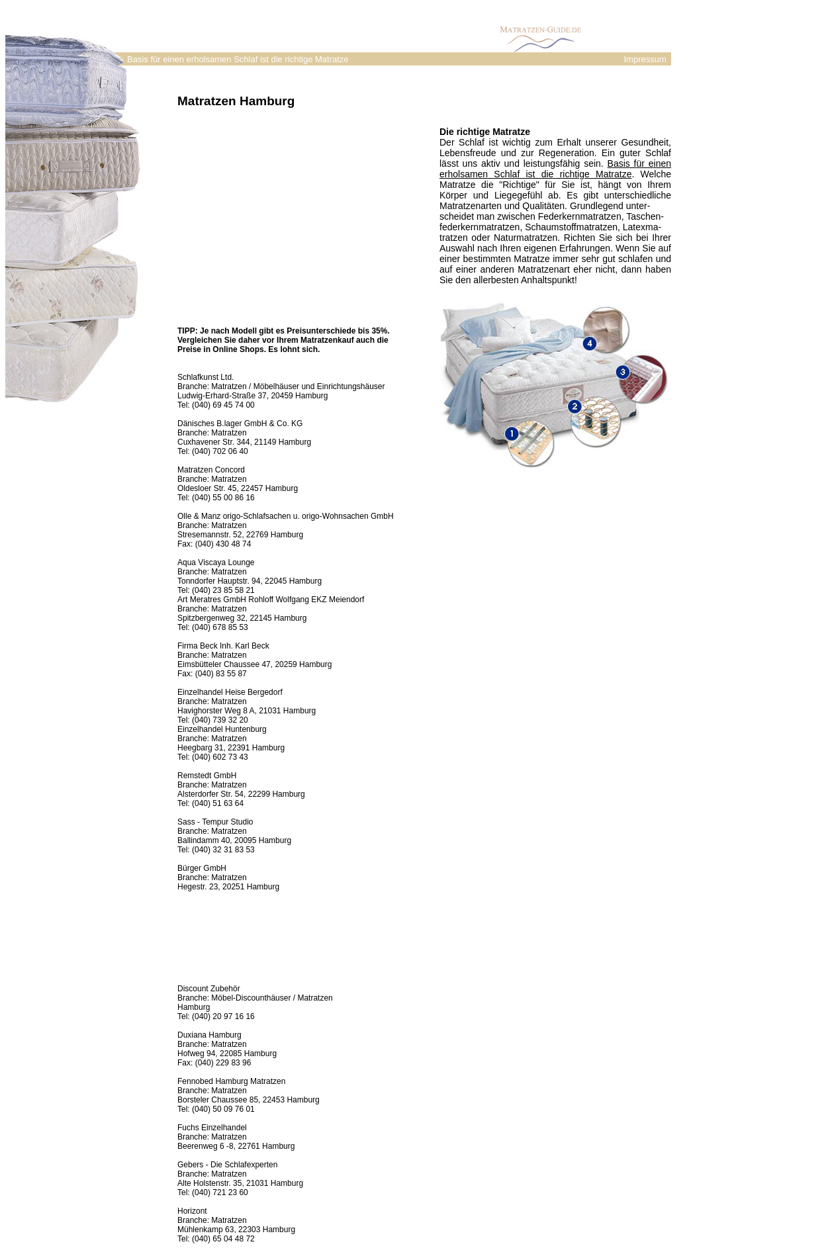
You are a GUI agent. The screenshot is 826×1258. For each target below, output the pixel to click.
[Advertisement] (288, 209)
